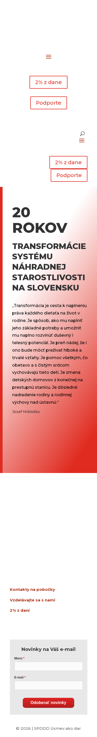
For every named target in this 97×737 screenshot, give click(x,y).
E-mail (19, 677)
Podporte (48, 103)
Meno (18, 658)
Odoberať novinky (48, 702)
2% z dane (48, 82)
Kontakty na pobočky (32, 589)
